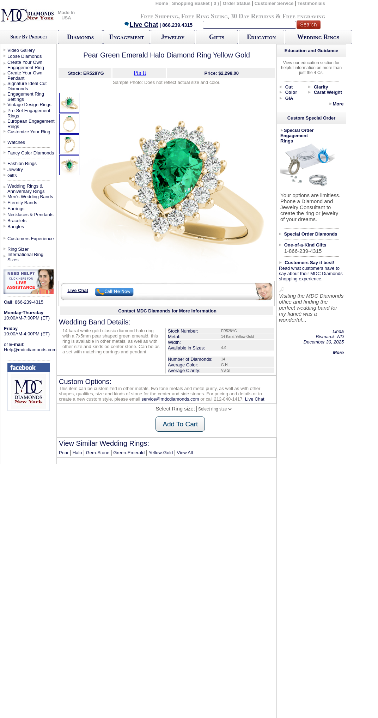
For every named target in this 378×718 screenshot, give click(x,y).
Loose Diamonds (24, 56)
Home (162, 3)
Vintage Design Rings (29, 104)
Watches (16, 142)
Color (291, 92)
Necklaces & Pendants (30, 214)
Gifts (216, 37)
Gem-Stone (97, 452)
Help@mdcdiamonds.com (30, 349)
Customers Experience (30, 238)
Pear (63, 452)
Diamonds (80, 37)
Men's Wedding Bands (30, 196)
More (338, 104)
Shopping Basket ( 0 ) (196, 3)
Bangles (15, 226)
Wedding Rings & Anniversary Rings (26, 188)
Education (261, 37)
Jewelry (172, 37)
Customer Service (274, 3)
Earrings (15, 208)
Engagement (126, 37)
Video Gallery (21, 50)
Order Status (237, 3)
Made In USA (66, 15)
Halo (77, 452)
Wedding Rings (318, 37)
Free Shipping (159, 16)
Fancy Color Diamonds (30, 153)
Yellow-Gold (160, 452)
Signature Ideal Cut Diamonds (27, 86)
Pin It (140, 73)
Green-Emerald (129, 452)
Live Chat (141, 24)
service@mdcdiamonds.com (170, 399)
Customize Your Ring (28, 131)
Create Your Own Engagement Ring (25, 65)
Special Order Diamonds (310, 234)
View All (185, 452)
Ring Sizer (18, 249)
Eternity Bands (22, 202)
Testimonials (311, 3)
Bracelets (16, 220)
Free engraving (303, 16)
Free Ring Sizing (204, 16)
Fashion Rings (22, 163)
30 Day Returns (252, 16)
